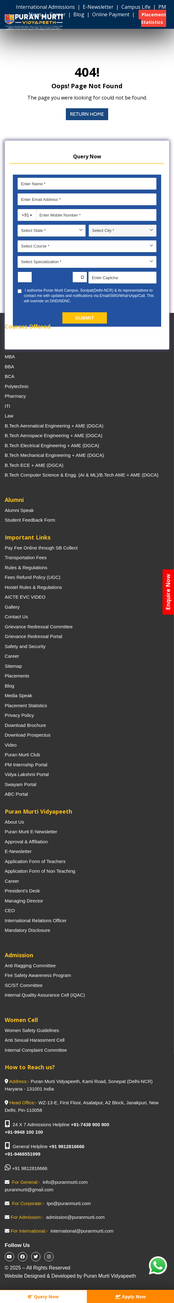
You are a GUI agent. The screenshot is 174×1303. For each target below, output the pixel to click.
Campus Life (136, 6)
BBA (9, 366)
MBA (10, 356)
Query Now (43, 1297)
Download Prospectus (27, 735)
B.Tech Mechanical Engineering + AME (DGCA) (54, 455)
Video (11, 745)
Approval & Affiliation (26, 841)
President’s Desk (22, 890)
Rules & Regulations (26, 567)
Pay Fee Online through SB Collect (41, 547)
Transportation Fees (26, 557)
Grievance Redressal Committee (39, 626)
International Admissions (46, 6)
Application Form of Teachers (35, 861)
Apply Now (130, 1297)
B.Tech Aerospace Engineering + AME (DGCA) (53, 435)
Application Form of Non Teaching (40, 871)
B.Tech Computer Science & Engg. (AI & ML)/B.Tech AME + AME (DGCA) (82, 475)
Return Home (87, 114)
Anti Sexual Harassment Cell (35, 1040)
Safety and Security (25, 646)
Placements (17, 675)
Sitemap (13, 666)
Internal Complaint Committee (36, 1050)
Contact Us (16, 616)
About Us (14, 822)
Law (9, 415)
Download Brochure (25, 725)
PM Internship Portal (26, 764)
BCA (9, 376)
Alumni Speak (19, 510)
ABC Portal (16, 794)
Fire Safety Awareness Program (38, 975)
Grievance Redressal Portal (33, 636)
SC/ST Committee (24, 985)
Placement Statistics (26, 705)
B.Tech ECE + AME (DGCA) (34, 465)
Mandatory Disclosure (27, 930)
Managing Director (24, 900)
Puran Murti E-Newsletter (31, 831)
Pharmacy (15, 396)
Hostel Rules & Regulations (33, 587)
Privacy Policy (19, 715)
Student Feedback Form (30, 520)
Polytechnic (17, 386)
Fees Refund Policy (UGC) (33, 577)
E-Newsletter (99, 6)
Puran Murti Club (22, 754)
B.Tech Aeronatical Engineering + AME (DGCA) (54, 425)
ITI (7, 406)
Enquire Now (168, 592)
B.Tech (12, 337)
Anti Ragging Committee (30, 965)
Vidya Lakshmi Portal (27, 774)
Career (12, 656)
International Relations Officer (35, 920)
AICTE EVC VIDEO (25, 597)
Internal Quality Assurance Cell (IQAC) (45, 995)
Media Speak (18, 695)
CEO (10, 910)
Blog (9, 685)
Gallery (12, 607)
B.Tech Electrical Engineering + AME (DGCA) (52, 445)
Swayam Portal (20, 784)
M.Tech (12, 347)
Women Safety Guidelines (32, 1030)
